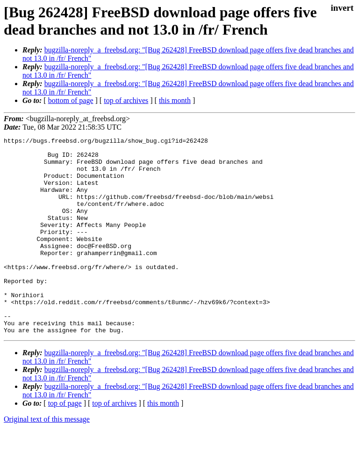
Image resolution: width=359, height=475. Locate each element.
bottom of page (70, 100)
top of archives (126, 100)
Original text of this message (47, 458)
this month (175, 100)
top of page (65, 442)
